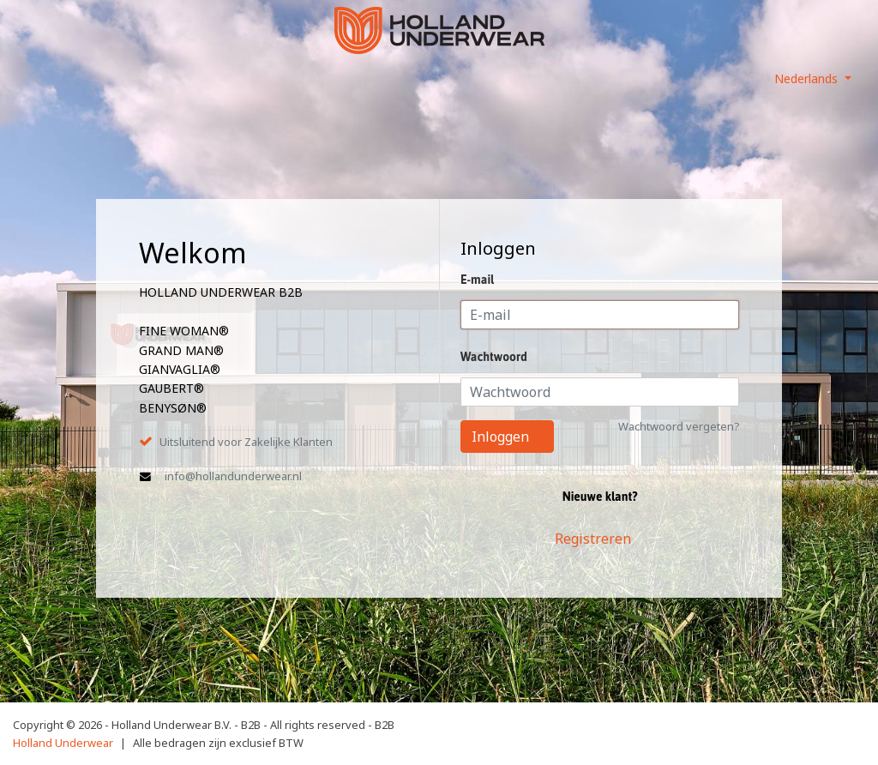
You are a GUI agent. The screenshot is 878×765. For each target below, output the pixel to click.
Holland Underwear (63, 742)
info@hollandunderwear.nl (233, 476)
